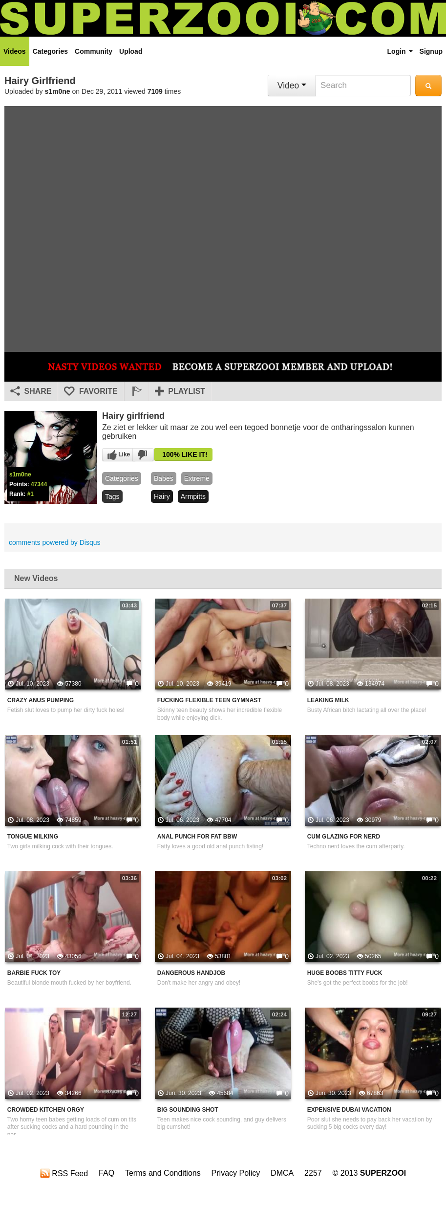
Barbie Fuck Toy (34, 972)
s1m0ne (57, 91)
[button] (136, 391)
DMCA (282, 1173)
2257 (313, 1173)
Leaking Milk (328, 700)
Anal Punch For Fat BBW (197, 836)
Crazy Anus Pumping (40, 700)
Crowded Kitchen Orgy (45, 1109)
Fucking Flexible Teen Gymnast (209, 700)
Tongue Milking (32, 836)
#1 (30, 494)
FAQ (106, 1173)
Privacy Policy (236, 1173)
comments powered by (55, 542)
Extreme (197, 478)
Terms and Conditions (163, 1173)
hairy (162, 496)
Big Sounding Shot (187, 1109)
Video (291, 85)
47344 (39, 484)
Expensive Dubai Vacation (349, 1109)
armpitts (193, 496)
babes (163, 478)
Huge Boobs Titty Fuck (344, 972)
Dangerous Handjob (191, 972)
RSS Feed (64, 1173)
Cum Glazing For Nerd (343, 836)
